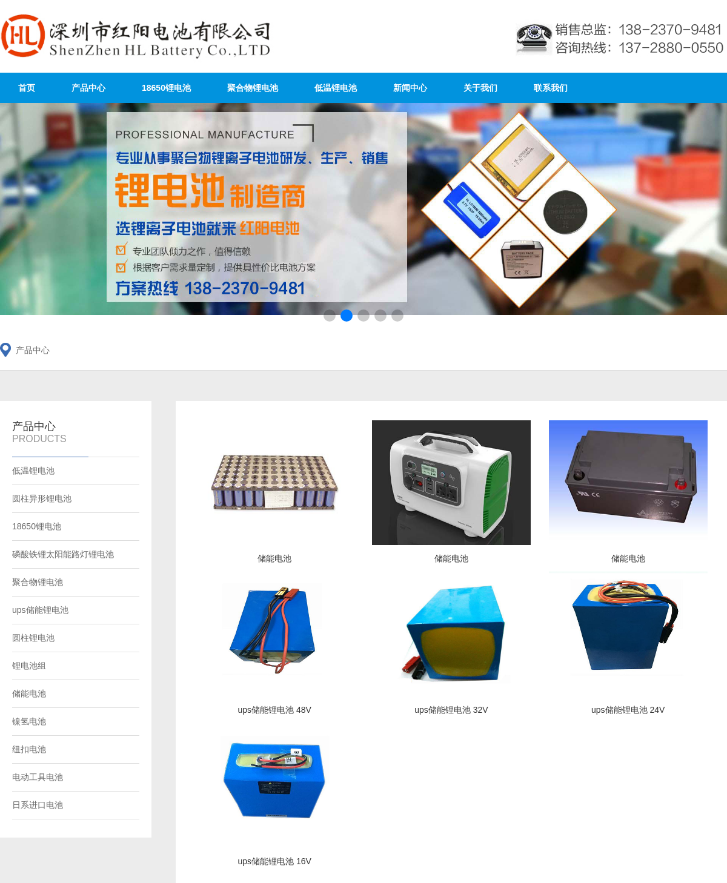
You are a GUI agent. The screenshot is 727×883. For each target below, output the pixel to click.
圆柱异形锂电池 (41, 498)
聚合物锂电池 (252, 88)
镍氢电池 (29, 721)
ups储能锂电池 (40, 610)
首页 (26, 88)
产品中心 (88, 88)
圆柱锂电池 (33, 638)
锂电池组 (29, 665)
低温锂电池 (335, 88)
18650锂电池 (166, 88)
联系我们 (551, 88)
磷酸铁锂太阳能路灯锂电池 (63, 554)
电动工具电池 (37, 777)
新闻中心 (410, 88)
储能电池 (29, 693)
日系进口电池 (37, 805)
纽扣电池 (29, 749)
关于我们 (480, 88)
